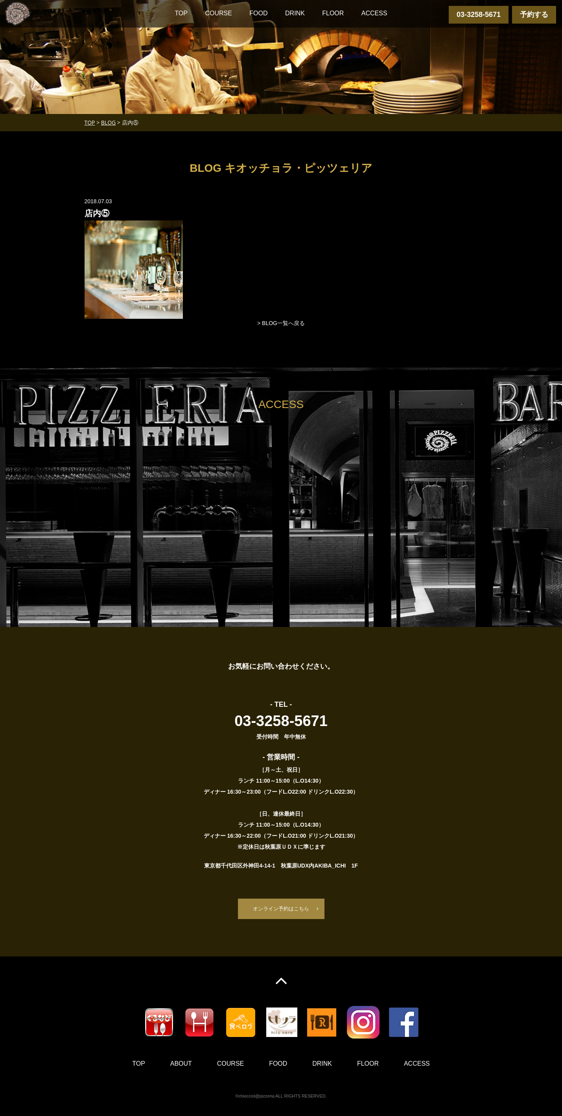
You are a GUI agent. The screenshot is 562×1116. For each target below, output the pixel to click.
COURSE (218, 13)
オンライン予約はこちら (281, 909)
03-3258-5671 (479, 14)
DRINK (295, 13)
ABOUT (181, 1064)
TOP (181, 13)
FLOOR (333, 13)
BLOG (108, 122)
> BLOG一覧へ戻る (281, 323)
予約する (534, 14)
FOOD (258, 13)
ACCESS (374, 13)
